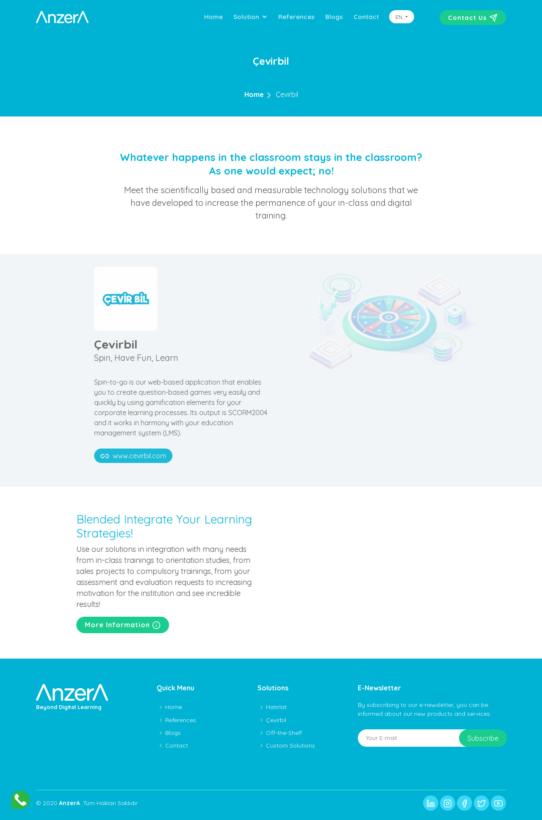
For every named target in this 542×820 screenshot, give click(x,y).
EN (399, 17)
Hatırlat (276, 707)
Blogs (334, 17)
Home (213, 17)
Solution (246, 17)
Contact (366, 17)
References (296, 17)
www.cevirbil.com (161, 456)
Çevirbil (287, 94)
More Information (141, 625)
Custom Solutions (290, 745)
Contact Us (473, 18)
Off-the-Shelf (284, 733)
